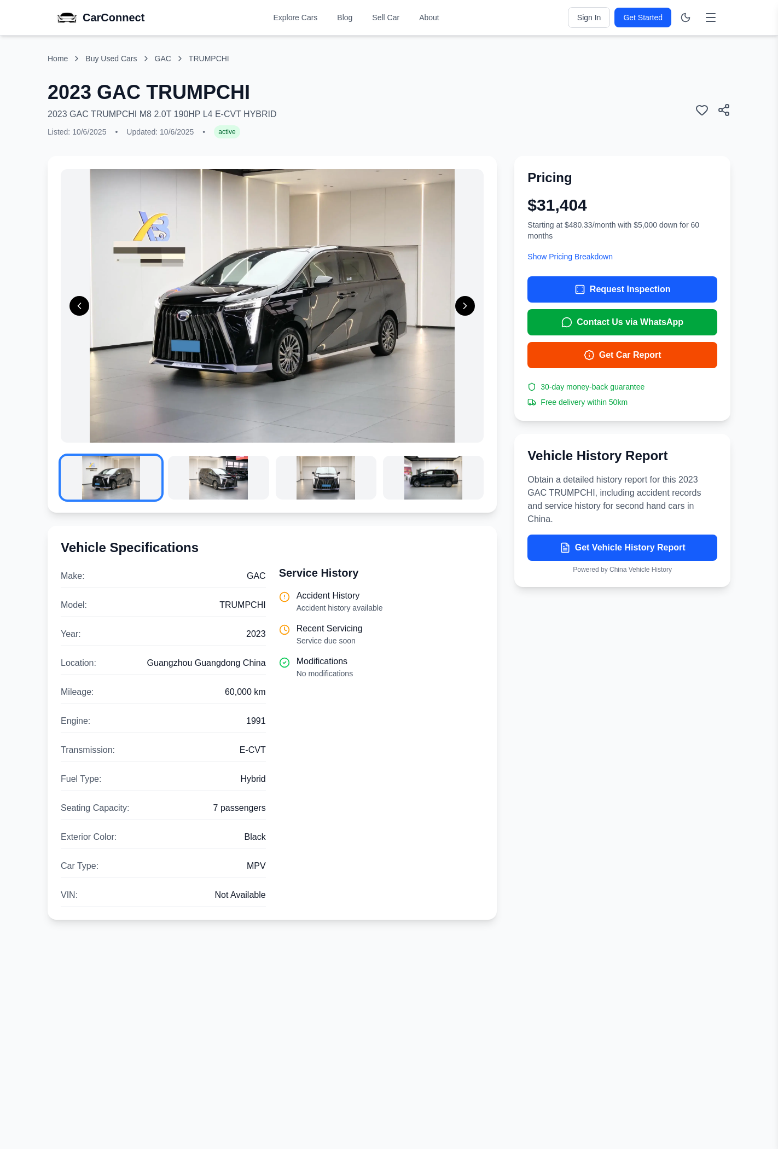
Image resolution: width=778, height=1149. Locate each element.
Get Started (643, 17)
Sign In (589, 17)
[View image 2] (218, 478)
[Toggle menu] (711, 17)
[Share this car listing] (723, 110)
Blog (344, 17)
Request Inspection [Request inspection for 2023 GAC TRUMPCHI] (622, 289)
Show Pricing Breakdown (570, 256)
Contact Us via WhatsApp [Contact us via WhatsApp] (622, 322)
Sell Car (385, 17)
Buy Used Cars (111, 58)
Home (58, 58)
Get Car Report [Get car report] (622, 355)
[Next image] (465, 306)
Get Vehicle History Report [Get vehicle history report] (623, 547)
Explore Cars (295, 17)
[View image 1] (111, 478)
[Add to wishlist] (702, 110)
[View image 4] (433, 478)
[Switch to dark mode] (685, 17)
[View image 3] (326, 478)
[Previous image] (79, 306)
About (429, 17)
